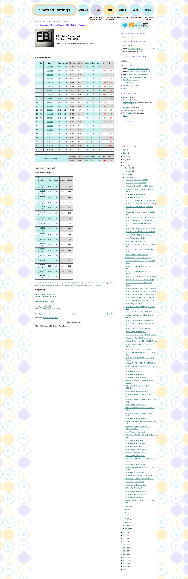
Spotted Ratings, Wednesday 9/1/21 (136, 491)
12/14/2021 (49, 98)
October (127, 174)
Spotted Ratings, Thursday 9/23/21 (136, 241)
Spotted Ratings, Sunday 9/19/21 (135, 371)
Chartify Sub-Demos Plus (45, 168)
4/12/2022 (50, 130)
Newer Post (38, 314)
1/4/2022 (50, 102)
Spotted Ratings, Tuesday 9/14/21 (135, 405)
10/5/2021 (50, 75)
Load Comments (74, 322)
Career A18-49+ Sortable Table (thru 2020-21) (139, 479)
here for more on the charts (92, 285)
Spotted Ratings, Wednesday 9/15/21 (136, 391)
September (128, 177)
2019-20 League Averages (131, 80)
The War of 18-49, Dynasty (133, 446)
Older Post (110, 314)
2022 (125, 162)
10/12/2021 (49, 79)
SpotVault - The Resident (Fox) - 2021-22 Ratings (140, 312)
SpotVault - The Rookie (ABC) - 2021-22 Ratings (140, 200)
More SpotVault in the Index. (44, 301)
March (127, 522)
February (128, 525)
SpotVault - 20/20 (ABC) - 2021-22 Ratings (138, 235)
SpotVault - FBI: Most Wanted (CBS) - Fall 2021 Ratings (62, 25)
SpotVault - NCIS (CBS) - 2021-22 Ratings (138, 349)
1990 (125, 569)
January (127, 528)
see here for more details (44, 285)
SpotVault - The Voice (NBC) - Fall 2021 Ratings (140, 363)
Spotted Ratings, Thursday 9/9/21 (135, 443)
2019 (125, 535)
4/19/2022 (50, 133)
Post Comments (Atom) (50, 318)
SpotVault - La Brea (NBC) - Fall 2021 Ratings (139, 186)
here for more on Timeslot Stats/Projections (66, 285)
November (128, 171)
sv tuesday (57, 309)
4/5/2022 (42, 255)
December (128, 168)
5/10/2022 (50, 141)
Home (74, 314)
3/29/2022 (50, 126)
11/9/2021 (50, 86)
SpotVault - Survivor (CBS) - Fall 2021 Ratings (139, 280)
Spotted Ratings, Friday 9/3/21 (134, 482)
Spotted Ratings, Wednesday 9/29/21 (136, 180)
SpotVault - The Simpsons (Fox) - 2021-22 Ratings (140, 204)
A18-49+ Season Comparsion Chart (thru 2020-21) (141, 475)
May (126, 516)
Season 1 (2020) (40, 294)
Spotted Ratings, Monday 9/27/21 (135, 194)
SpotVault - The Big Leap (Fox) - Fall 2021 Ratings (140, 335)
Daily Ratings (127, 45)
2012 (125, 557)
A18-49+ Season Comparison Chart (139, 71)
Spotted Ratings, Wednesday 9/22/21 (136, 255)
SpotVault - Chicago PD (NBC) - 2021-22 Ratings (140, 288)
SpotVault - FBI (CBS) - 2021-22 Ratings (137, 329)
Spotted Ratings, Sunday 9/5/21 (135, 472)
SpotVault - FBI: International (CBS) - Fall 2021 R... (141, 320)
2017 (125, 542)
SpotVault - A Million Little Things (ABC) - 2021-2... (140, 300)
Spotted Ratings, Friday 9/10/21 (135, 440)
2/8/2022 (42, 239)
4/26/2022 (50, 137)
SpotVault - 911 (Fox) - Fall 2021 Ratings (137, 338)
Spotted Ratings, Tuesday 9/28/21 (135, 183)
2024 (125, 156)
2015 (125, 548)
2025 (125, 153)
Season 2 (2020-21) (52, 294)
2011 (125, 560)
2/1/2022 (50, 110)
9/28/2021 (50, 71)
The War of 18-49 (40, 296)
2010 (125, 563)
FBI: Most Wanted (45, 309)
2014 (125, 551)
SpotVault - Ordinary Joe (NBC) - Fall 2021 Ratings (141, 341)
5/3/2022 (42, 271)
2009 (125, 566)
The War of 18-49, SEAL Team (134, 453)
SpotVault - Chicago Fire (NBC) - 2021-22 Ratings (140, 294)
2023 (125, 159)
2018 (125, 538)
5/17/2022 (50, 145)
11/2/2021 (50, 83)
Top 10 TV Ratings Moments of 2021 (134, 77)
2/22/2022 (50, 114)
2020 (125, 532)
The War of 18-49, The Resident (135, 494)
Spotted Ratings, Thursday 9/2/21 (135, 485)
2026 (125, 150)
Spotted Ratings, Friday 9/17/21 (135, 374)
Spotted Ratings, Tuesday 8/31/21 (135, 497)
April (126, 519)
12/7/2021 (50, 94)
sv (52, 309)
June (126, 513)
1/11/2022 (50, 106)
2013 (125, 554)
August (127, 506)
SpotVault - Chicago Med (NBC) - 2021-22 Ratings (140, 291)
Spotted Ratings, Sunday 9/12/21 (135, 432)
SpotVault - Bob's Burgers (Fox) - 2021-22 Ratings (140, 229)
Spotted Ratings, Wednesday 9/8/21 (136, 450)
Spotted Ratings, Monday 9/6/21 (135, 464)
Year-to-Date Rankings (135, 49)
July (126, 510)
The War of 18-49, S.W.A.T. (133, 488)
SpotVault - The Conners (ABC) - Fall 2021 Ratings (141, 276)
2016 (125, 545)
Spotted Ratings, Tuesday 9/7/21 (135, 456)
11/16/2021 (49, 90)
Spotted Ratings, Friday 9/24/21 (135, 238)
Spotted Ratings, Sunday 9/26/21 (135, 197)
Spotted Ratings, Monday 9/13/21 (135, 418)
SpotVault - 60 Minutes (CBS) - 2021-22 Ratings (140, 232)
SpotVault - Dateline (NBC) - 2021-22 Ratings (139, 220)
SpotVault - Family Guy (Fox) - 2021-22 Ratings (140, 217)
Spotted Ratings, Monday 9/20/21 (135, 332)
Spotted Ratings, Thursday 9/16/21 (136, 377)
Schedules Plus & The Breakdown (139, 69)
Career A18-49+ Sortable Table (138, 74)
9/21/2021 (50, 67)
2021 (125, 165)
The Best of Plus (128, 83)
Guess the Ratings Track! (131, 85)
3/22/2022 (50, 122)
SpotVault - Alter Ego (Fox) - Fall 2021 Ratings (139, 297)
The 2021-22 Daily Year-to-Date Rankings (138, 258)
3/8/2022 (50, 118)
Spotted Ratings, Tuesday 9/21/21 (135, 304)
